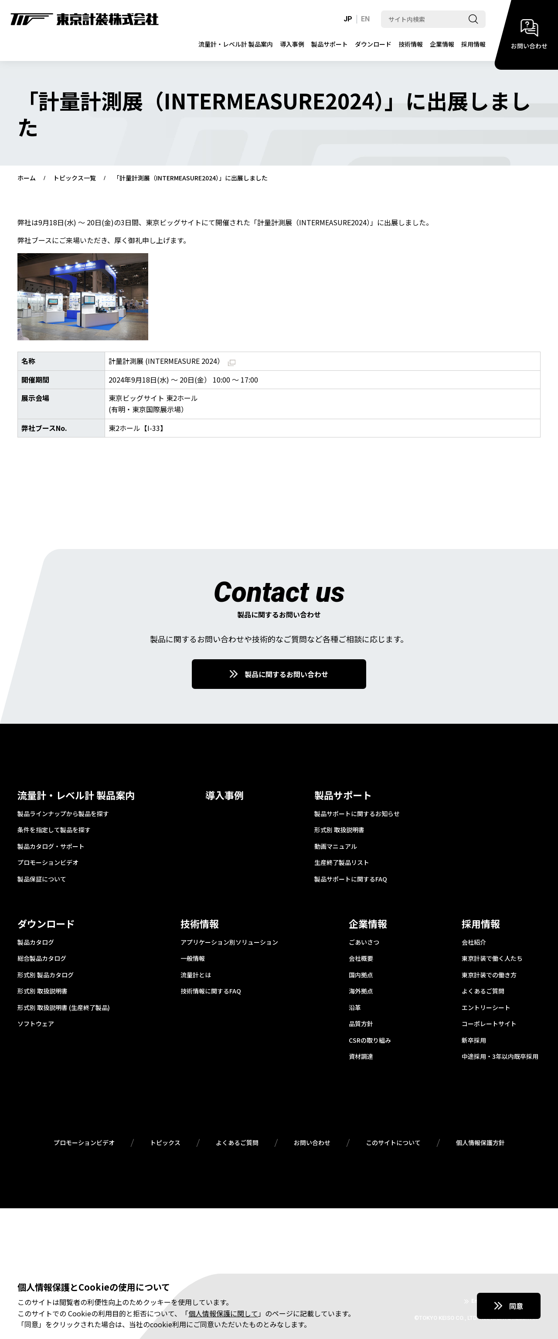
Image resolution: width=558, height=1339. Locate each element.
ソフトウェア (35, 1024)
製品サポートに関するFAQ (350, 879)
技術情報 (410, 44)
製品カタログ (35, 942)
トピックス (165, 1143)
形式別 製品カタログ (45, 975)
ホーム (26, 178)
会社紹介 (474, 942)
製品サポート (329, 44)
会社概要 (361, 959)
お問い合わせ (312, 1143)
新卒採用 (474, 1040)
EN (365, 19)
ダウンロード (373, 44)
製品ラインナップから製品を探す (63, 814)
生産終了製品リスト (341, 863)
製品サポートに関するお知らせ (357, 814)
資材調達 (361, 1057)
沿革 (355, 1008)
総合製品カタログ (41, 959)
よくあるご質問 (483, 991)
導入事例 (292, 44)
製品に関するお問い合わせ (286, 674)
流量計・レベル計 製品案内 (235, 44)
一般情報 (192, 959)
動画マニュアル (335, 847)
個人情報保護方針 (480, 1143)
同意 (516, 1306)
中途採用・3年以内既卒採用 (500, 1057)
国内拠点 (361, 975)
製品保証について (41, 879)
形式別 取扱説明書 (339, 830)
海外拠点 (361, 991)
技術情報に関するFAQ (210, 991)
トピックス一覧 (74, 178)
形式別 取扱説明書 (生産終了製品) (63, 1008)
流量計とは (195, 975)
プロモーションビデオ (47, 863)
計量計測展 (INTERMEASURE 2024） (172, 361)
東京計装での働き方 (489, 975)
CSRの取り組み (370, 1040)
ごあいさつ (364, 942)
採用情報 (473, 44)
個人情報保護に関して (223, 1313)
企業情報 (442, 44)
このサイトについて (393, 1143)
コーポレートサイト (489, 1024)
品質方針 (361, 1024)
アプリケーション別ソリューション (229, 942)
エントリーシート (486, 1008)
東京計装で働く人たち (492, 959)
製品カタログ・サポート (51, 847)
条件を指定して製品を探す (54, 830)
